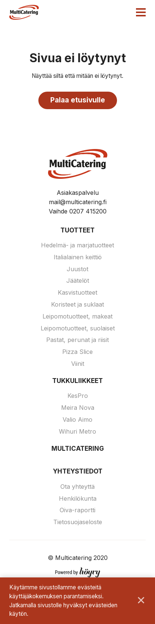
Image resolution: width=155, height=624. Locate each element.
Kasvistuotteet (77, 292)
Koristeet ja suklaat (77, 304)
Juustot (77, 269)
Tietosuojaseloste (77, 522)
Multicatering (77, 448)
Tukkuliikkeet (77, 380)
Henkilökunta (78, 498)
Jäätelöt (77, 280)
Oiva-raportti (77, 510)
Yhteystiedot (77, 471)
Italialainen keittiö (78, 257)
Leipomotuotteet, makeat (77, 316)
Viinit (77, 363)
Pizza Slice (77, 351)
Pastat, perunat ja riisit (77, 339)
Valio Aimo (77, 419)
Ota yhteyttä (77, 486)
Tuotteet (77, 230)
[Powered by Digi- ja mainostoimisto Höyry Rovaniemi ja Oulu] (77, 570)
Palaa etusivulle (77, 100)
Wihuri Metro (77, 431)
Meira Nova (77, 407)
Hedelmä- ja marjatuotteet (77, 245)
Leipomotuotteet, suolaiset (78, 328)
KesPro (77, 395)
